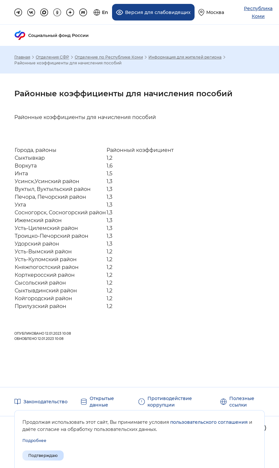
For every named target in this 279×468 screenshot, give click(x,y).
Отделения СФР (52, 57)
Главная (22, 57)
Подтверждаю (43, 455)
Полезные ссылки (241, 401)
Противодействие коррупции (169, 401)
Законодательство (45, 402)
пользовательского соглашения (209, 422)
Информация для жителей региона (185, 57)
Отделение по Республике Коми (109, 57)
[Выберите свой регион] (211, 12)
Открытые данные (102, 401)
